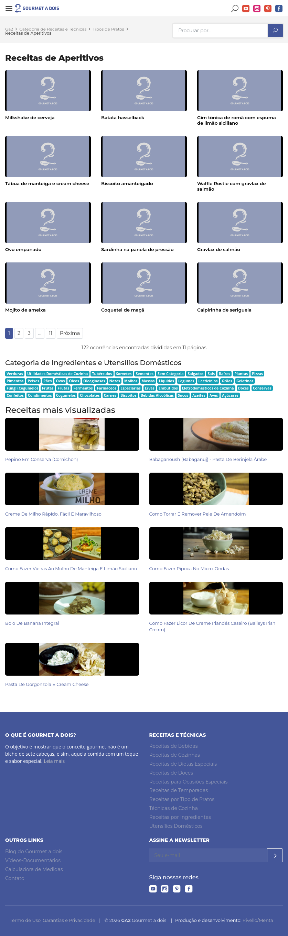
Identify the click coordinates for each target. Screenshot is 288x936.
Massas (147, 381)
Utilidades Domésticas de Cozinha (57, 373)
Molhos (130, 381)
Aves (214, 395)
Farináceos (107, 388)
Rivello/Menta (258, 920)
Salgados (196, 373)
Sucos (183, 395)
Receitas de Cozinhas (174, 755)
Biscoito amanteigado (127, 183)
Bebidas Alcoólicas (157, 395)
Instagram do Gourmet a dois (257, 9)
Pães (47, 381)
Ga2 (9, 29)
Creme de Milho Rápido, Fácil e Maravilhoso (53, 514)
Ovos (60, 381)
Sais (211, 373)
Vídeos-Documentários (33, 860)
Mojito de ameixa (25, 310)
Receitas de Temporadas (178, 790)
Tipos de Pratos (108, 29)
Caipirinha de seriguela (224, 310)
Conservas (262, 388)
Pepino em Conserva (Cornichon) (41, 459)
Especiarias (130, 388)
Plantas (241, 373)
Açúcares (230, 395)
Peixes (34, 381)
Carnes (110, 395)
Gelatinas (245, 381)
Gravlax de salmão (218, 249)
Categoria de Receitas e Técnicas (52, 29)
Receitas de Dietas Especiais (183, 764)
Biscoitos (128, 395)
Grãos (227, 381)
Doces (243, 388)
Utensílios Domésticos (176, 826)
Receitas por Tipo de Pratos (182, 799)
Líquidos (166, 381)
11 (50, 333)
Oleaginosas (94, 381)
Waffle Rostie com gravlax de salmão (231, 186)
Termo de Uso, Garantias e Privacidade (52, 920)
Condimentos (40, 395)
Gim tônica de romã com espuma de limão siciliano (236, 120)
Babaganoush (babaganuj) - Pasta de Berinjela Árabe (208, 459)
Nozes (114, 381)
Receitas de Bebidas (173, 746)
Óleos (74, 381)
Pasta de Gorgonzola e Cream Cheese (47, 684)
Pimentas (15, 381)
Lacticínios (208, 381)
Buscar (235, 9)
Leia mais (54, 761)
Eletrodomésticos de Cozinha (208, 388)
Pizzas (257, 373)
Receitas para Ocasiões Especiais (188, 782)
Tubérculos (102, 373)
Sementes (144, 373)
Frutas (48, 388)
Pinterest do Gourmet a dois (268, 9)
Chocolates (90, 395)
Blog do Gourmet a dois (33, 851)
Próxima (70, 333)
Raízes (224, 373)
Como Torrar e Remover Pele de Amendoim (197, 514)
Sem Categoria (171, 373)
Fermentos (83, 388)
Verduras (15, 373)
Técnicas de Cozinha (173, 808)
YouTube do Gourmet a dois (246, 9)
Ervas (149, 388)
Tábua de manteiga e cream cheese (47, 183)
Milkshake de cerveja (29, 117)
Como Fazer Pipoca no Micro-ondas (189, 568)
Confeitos (15, 395)
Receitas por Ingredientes (180, 817)
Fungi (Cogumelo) (22, 388)
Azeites (198, 395)
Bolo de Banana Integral (32, 623)
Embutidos (168, 388)
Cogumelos (66, 395)
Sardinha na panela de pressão (137, 249)
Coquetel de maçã (122, 310)
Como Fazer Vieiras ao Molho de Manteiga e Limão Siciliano (71, 568)
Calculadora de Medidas (34, 869)
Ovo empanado (23, 249)
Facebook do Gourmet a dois (279, 9)
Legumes (186, 381)
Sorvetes (123, 373)
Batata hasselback (122, 117)
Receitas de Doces (171, 773)
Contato (14, 878)
